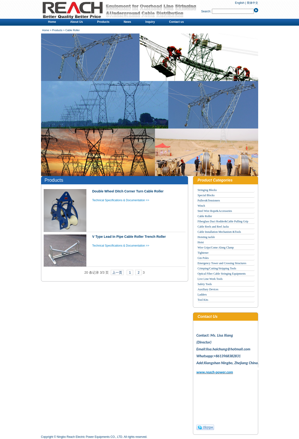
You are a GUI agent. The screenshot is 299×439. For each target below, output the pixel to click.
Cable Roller (205, 216)
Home (52, 22)
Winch (201, 205)
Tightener (203, 252)
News (127, 22)
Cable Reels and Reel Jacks (213, 226)
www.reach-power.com (214, 372)
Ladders (202, 294)
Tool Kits (203, 299)
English (239, 3)
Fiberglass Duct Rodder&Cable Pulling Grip (223, 221)
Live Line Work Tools (210, 279)
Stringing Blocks (207, 190)
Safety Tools (205, 284)
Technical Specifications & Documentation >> (120, 200)
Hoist (201, 242)
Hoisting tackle (206, 237)
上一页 (117, 272)
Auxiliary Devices (208, 289)
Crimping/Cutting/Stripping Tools (217, 268)
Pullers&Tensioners (209, 200)
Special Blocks (206, 195)
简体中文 (252, 3)
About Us (76, 22)
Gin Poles (203, 258)
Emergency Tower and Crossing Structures (222, 263)
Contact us (176, 22)
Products (103, 22)
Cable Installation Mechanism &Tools (219, 232)
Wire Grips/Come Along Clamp (216, 247)
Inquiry (150, 22)
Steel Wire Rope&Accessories (215, 211)
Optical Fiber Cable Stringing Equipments (222, 273)
